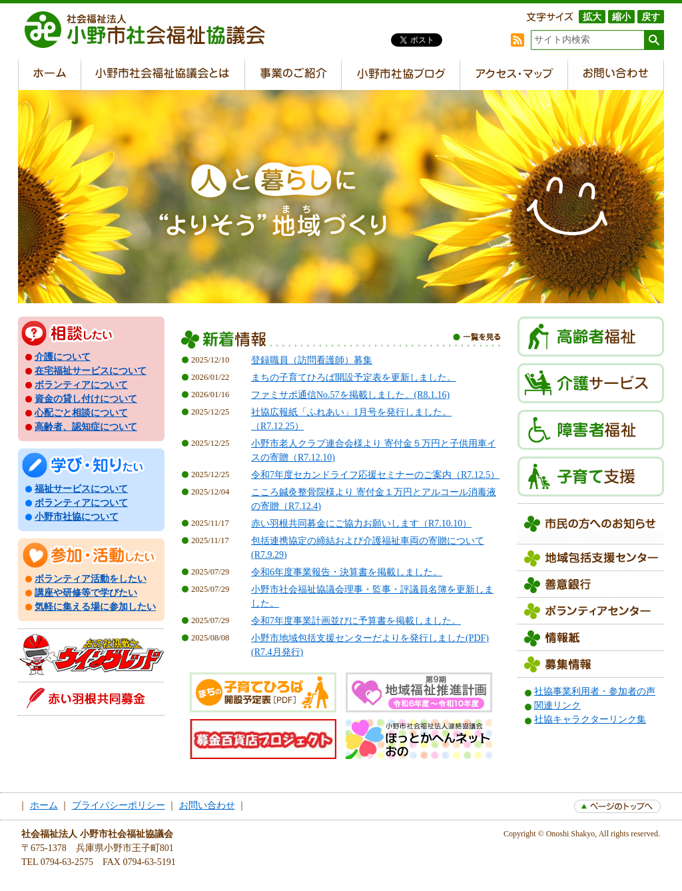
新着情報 (341, 341)
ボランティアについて (81, 385)
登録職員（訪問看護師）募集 (311, 360)
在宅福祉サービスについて (91, 371)
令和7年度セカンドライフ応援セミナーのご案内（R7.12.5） (375, 475)
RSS (517, 40)
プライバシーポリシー (118, 805)
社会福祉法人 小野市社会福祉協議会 (151, 30)
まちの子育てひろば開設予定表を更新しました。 (353, 378)
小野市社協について (77, 517)
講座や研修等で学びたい (86, 593)
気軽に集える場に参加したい (95, 607)
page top (617, 806)
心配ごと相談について (81, 413)
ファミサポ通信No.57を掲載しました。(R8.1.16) (350, 395)
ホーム (44, 805)
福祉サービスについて (81, 489)
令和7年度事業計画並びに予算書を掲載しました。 (356, 621)
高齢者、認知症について (86, 427)
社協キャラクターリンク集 (590, 719)
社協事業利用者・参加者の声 (594, 691)
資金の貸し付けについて (86, 399)
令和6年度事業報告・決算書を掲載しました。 (346, 572)
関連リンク (557, 705)
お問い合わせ (207, 805)
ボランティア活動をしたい (91, 579)
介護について (63, 357)
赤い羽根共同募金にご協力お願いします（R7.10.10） (361, 523)
